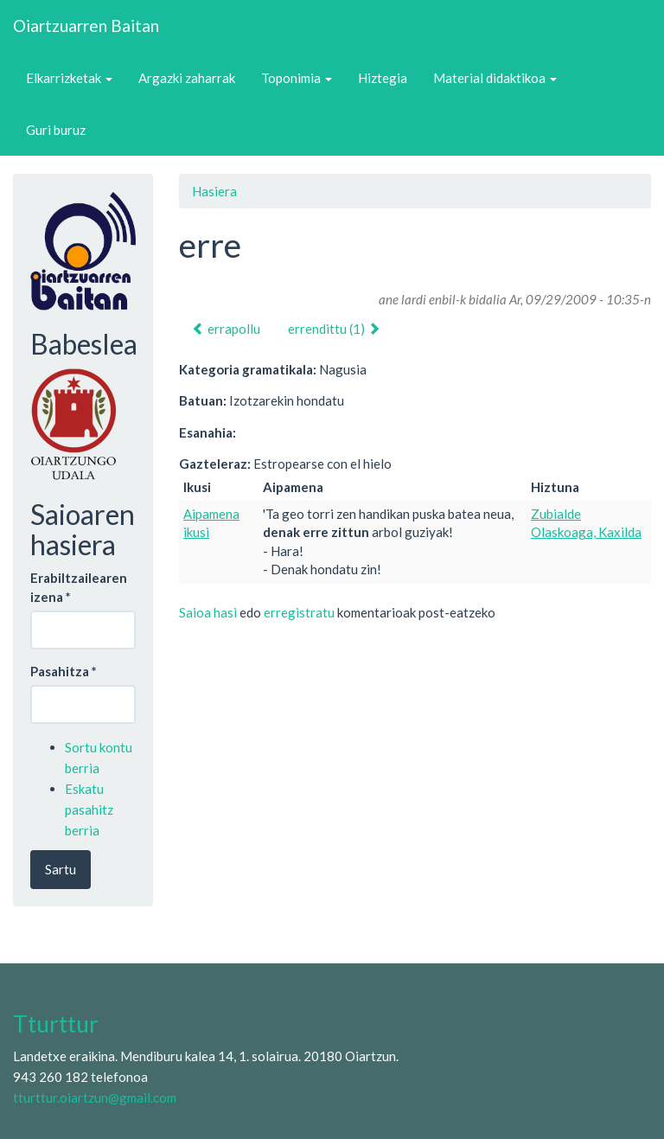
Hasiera (214, 191)
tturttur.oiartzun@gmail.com (94, 1097)
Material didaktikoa (495, 78)
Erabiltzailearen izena (78, 587)
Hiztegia (382, 78)
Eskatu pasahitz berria (89, 809)
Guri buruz (56, 130)
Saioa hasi (208, 612)
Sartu (60, 869)
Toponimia (296, 78)
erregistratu (299, 612)
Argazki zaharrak (186, 78)
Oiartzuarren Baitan (86, 25)
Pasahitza (63, 671)
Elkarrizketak (69, 78)
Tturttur (56, 1024)
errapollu (226, 328)
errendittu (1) (334, 328)
